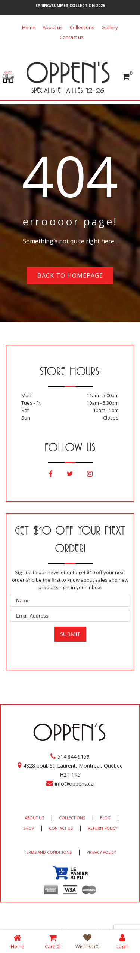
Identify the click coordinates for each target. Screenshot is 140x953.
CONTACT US (61, 828)
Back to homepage (70, 275)
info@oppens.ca (74, 783)
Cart (52, 941)
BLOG (105, 817)
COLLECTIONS (72, 817)
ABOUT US (34, 817)
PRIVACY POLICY (101, 852)
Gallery (110, 27)
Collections (82, 27)
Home (28, 27)
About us (53, 27)
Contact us (72, 37)
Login (122, 941)
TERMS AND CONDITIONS (48, 852)
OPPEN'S (67, 72)
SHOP (28, 828)
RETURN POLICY (102, 828)
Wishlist (87, 941)
